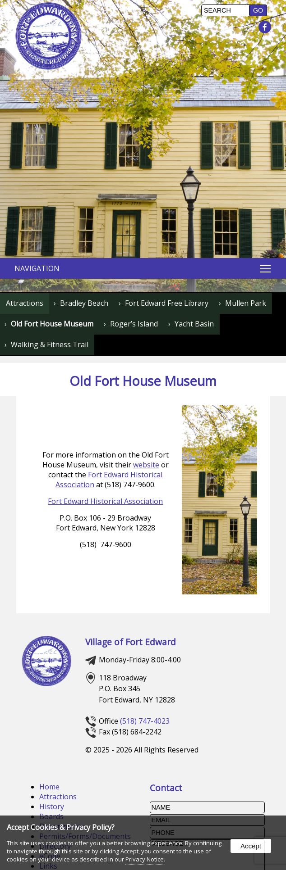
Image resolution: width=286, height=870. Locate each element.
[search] (226, 10)
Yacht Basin (194, 324)
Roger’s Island (134, 324)
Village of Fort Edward (130, 642)
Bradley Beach (84, 303)
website (146, 465)
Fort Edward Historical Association (105, 501)
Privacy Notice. (145, 859)
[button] (258, 10)
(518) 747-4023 (145, 721)
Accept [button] (250, 846)
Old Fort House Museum (52, 324)
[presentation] (265, 27)
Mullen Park (245, 303)
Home (49, 787)
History (51, 806)
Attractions (24, 303)
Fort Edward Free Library (166, 303)
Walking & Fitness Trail (49, 344)
